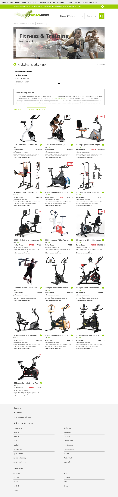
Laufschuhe (17, 445)
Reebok (16, 486)
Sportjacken (68, 445)
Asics (66, 473)
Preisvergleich (69, 449)
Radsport (67, 428)
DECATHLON (68, 458)
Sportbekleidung (19, 458)
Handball (67, 432)
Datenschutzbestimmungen (84, 2)
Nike (65, 482)
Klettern (67, 436)
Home (15, 23)
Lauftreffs (67, 462)
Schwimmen (68, 441)
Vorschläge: (17, 109)
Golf (15, 441)
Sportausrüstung (20, 462)
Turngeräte (17, 449)
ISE (18, 147)
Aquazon (16, 473)
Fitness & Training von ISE (37, 109)
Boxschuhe (17, 428)
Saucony (67, 477)
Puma (15, 482)
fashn (15, 490)
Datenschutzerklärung (22, 417)
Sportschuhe (18, 453)
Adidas (16, 477)
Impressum (17, 413)
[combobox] (71, 16)
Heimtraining (42, 23)
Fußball (16, 436)
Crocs (66, 486)
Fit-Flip (66, 453)
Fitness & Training (27, 23)
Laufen (16, 432)
